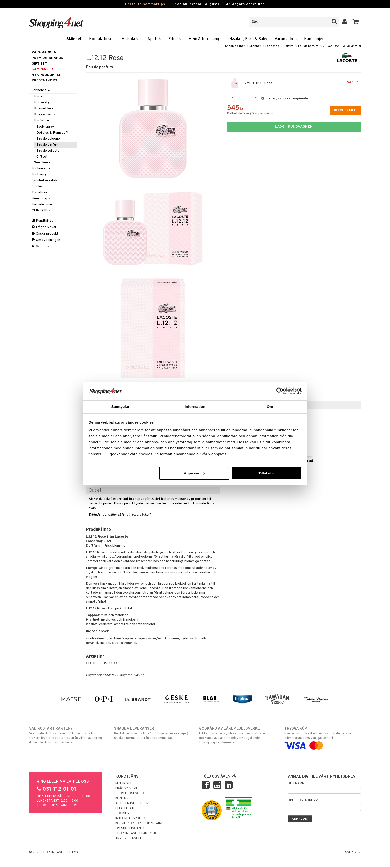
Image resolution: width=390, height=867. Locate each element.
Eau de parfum (308, 46)
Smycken (42, 162)
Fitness (174, 39)
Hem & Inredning (204, 39)
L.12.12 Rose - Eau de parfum (342, 46)
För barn (39, 174)
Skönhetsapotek (44, 180)
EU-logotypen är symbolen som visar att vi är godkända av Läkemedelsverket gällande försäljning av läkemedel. (237, 735)
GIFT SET (39, 64)
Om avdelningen (46, 240)
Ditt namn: (296, 783)
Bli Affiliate (125, 808)
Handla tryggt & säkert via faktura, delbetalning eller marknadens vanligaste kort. (322, 737)
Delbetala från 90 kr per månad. (251, 113)
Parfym (288, 46)
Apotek (154, 39)
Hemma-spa (41, 198)
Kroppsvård (45, 114)
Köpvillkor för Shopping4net (140, 823)
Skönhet (74, 39)
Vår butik (40, 246)
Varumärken (286, 39)
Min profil (123, 784)
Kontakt (122, 798)
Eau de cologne (48, 139)
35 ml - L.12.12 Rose (294, 83)
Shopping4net (235, 46)
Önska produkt (45, 234)
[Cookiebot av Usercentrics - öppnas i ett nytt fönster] (280, 391)
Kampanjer (314, 39)
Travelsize (39, 192)
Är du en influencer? (132, 803)
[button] (356, 22)
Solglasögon (41, 186)
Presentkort (44, 81)
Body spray (45, 127)
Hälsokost (131, 39)
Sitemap (73, 852)
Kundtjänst (42, 221)
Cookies (122, 813)
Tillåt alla (266, 473)
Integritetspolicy (130, 818)
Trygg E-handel (128, 838)
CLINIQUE (41, 210)
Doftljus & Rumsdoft (52, 133)
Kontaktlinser (101, 39)
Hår (38, 96)
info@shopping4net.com (57, 805)
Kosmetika (44, 108)
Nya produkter (47, 75)
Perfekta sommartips (145, 4)
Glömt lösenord (129, 793)
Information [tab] (195, 406)
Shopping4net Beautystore (138, 833)
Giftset (42, 157)
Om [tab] (270, 406)
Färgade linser (42, 204)
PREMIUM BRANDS (47, 58)
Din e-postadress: (303, 800)
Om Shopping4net (130, 828)
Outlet (95, 490)
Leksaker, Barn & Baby (246, 39)
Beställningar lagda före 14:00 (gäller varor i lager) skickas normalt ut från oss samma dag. (152, 733)
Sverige (353, 852)
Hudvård (42, 102)
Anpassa (194, 473)
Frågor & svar (44, 227)
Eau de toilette (48, 151)
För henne (272, 46)
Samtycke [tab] (120, 406)
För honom (41, 168)
